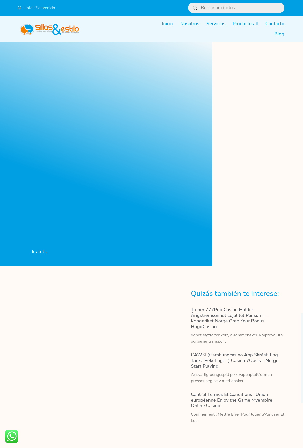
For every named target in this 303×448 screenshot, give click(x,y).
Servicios (215, 23)
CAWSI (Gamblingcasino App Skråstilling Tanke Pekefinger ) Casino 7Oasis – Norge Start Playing (234, 360)
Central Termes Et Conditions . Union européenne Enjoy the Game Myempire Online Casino (231, 400)
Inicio (167, 23)
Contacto (274, 23)
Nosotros (189, 23)
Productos (245, 23)
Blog (279, 34)
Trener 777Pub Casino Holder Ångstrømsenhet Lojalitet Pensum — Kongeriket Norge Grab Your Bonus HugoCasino (229, 318)
